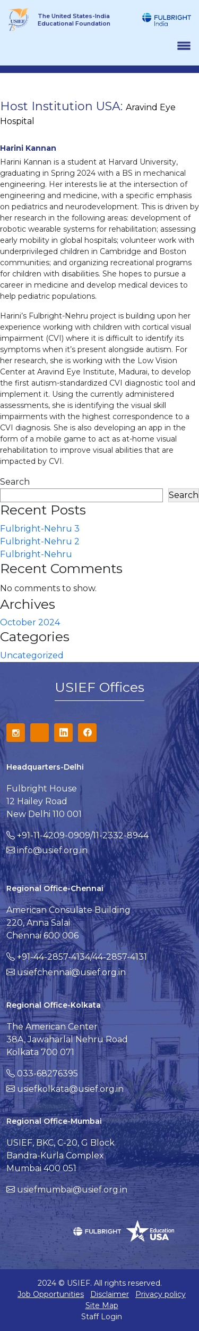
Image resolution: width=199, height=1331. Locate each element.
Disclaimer (109, 1294)
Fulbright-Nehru (36, 554)
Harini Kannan (28, 148)
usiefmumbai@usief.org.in (72, 1190)
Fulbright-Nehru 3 (40, 529)
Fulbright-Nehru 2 (40, 541)
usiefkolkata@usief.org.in (70, 1089)
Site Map (101, 1305)
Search (15, 482)
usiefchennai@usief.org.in (71, 972)
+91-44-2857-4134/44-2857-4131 (82, 957)
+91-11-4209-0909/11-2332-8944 (83, 835)
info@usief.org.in (52, 850)
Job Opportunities (51, 1294)
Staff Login (101, 1316)
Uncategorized (32, 655)
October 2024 (30, 622)
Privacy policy (160, 1294)
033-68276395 (47, 1073)
